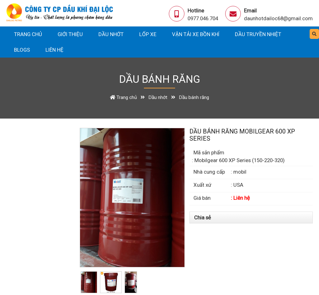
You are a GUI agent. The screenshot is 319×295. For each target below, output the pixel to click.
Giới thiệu (70, 34)
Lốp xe (147, 34)
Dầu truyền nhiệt (258, 34)
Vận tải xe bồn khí (195, 34)
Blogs (22, 50)
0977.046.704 (203, 18)
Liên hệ (54, 50)
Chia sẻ (202, 217)
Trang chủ (28, 34)
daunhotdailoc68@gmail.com (278, 18)
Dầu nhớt (111, 34)
